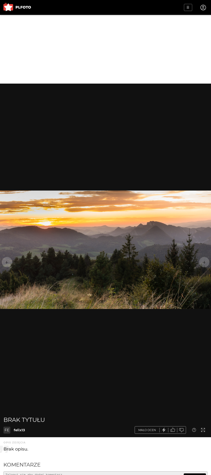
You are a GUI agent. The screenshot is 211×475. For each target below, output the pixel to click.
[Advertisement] (105, 49)
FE (7, 430)
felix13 (19, 430)
